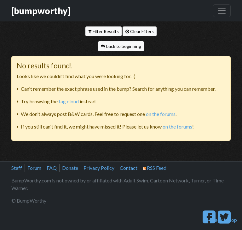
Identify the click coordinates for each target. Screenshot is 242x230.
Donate (70, 168)
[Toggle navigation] (222, 10)
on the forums (161, 114)
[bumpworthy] (40, 10)
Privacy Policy (99, 168)
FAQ (52, 168)
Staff (16, 168)
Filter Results (103, 31)
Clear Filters (139, 31)
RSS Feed (154, 168)
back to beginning (121, 46)
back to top (222, 220)
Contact (128, 168)
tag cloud (69, 101)
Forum (34, 168)
